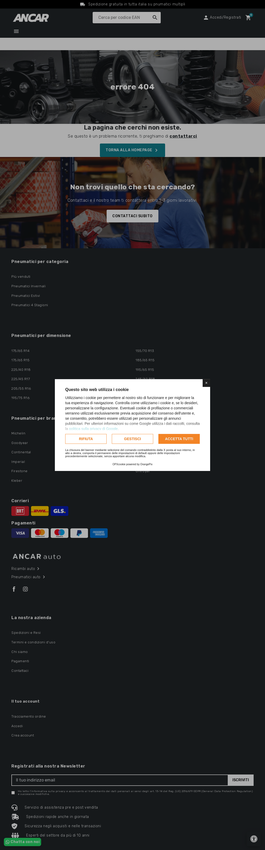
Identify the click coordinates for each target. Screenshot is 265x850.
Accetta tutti (179, 439)
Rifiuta (86, 439)
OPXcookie (119, 464)
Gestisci (132, 439)
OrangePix (146, 464)
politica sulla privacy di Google (93, 429)
